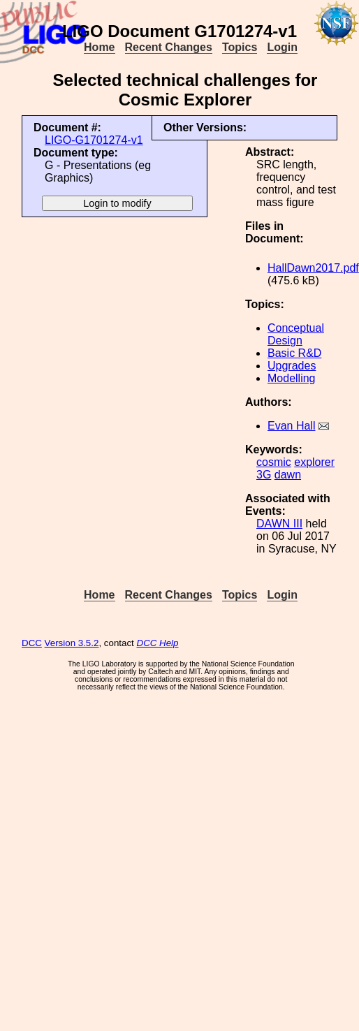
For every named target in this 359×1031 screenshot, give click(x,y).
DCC (32, 643)
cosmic (273, 462)
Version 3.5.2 (72, 643)
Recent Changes (168, 47)
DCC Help (158, 643)
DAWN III (279, 523)
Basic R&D (294, 353)
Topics (239, 47)
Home (99, 47)
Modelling (291, 378)
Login (282, 47)
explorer (314, 462)
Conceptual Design (296, 334)
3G (263, 475)
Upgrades (292, 366)
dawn (287, 475)
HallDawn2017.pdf (313, 268)
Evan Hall (291, 426)
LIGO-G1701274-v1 (94, 140)
